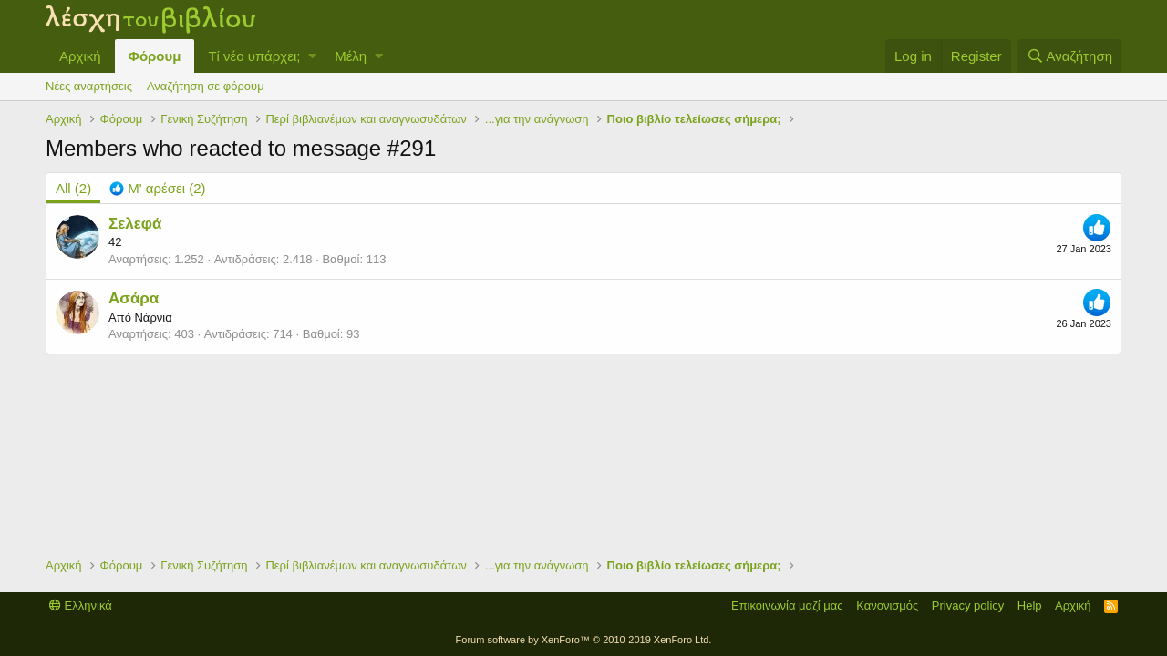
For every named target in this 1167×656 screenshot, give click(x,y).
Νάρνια (152, 317)
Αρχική (80, 56)
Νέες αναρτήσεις (89, 86)
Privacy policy (968, 605)
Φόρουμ (155, 56)
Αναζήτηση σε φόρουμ (205, 86)
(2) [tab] (73, 188)
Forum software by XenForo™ (584, 639)
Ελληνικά (80, 605)
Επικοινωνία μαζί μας (787, 605)
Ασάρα (133, 298)
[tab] (157, 188)
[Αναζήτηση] (1069, 56)
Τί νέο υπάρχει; (254, 56)
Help (1029, 605)
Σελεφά (134, 223)
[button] (312, 56)
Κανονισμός (887, 605)
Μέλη (351, 56)
